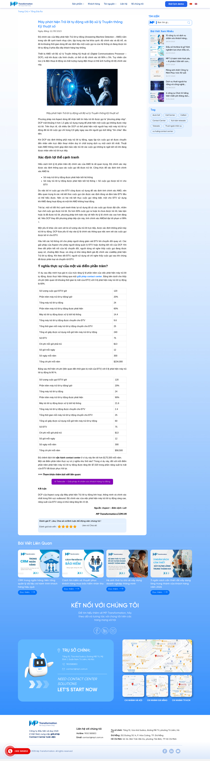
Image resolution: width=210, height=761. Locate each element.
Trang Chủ (23, 11)
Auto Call (156, 115)
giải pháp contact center (89, 276)
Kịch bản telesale (178, 121)
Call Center (170, 115)
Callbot (183, 115)
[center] (189, 22)
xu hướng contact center (163, 131)
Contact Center (159, 121)
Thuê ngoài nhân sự (173, 126)
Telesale (156, 126)
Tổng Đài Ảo (36, 11)
